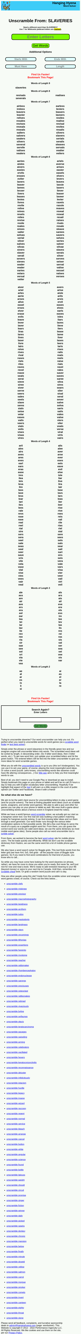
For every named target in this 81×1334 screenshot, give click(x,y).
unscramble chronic (15, 1236)
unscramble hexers (15, 1057)
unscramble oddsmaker (17, 965)
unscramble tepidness (17, 904)
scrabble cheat (8, 871)
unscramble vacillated (16, 1052)
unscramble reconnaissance (19, 1067)
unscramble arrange (16, 1134)
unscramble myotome (16, 955)
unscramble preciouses (17, 986)
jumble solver (7, 834)
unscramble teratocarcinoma (20, 1027)
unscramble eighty (15, 1308)
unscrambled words (31, 766)
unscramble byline (15, 1011)
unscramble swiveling (16, 1037)
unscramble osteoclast (17, 991)
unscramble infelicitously (18, 1078)
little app (43, 773)
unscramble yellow (15, 1267)
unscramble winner (15, 1211)
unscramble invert (15, 1297)
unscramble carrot (15, 1277)
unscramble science (16, 1159)
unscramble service (15, 1124)
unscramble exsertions (17, 945)
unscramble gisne (14, 1318)
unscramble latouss (15, 1175)
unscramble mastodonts (17, 919)
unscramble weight (15, 1180)
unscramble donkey (15, 1231)
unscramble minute (15, 1256)
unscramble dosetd (15, 1262)
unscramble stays (14, 930)
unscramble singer (15, 1200)
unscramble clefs (14, 884)
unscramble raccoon (16, 1108)
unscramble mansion (16, 1241)
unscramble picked (15, 1221)
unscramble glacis (15, 1021)
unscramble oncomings (17, 935)
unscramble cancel (15, 1139)
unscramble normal (15, 1119)
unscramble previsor (16, 894)
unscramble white (14, 1149)
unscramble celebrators (17, 1047)
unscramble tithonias (16, 940)
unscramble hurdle (15, 1088)
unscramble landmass (17, 924)
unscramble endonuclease (19, 976)
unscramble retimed (16, 1001)
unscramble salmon (15, 1272)
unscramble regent (15, 1113)
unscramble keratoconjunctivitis (21, 1062)
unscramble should (15, 1185)
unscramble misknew (16, 889)
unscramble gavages (16, 1032)
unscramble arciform (16, 909)
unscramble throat (15, 1313)
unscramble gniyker (15, 1287)
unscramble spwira (15, 1226)
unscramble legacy (15, 1093)
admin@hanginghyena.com (22, 1325)
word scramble (38, 814)
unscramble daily (14, 1216)
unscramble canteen (16, 1302)
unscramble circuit (15, 1190)
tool (28, 787)
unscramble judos (14, 914)
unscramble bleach (15, 1129)
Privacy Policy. (15, 1333)
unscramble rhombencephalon (21, 970)
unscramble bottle (15, 1170)
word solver (48, 838)
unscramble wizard (15, 1103)
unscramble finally (15, 1251)
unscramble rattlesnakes (18, 996)
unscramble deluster (16, 1073)
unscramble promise (16, 1195)
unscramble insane (15, 1098)
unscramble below (15, 1246)
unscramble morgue (16, 1282)
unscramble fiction (15, 1205)
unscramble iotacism (16, 1083)
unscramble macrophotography (21, 899)
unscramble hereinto (16, 950)
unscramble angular (16, 1154)
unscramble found (15, 1165)
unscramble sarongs (16, 981)
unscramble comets (15, 1292)
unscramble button (15, 1144)
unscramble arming (15, 1042)
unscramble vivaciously (17, 1006)
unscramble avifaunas (17, 1016)
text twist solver (17, 744)
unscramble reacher (16, 960)
